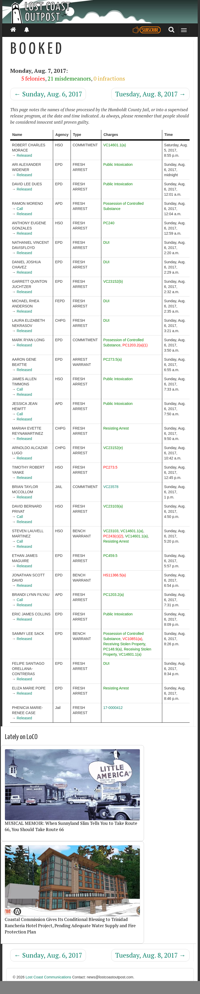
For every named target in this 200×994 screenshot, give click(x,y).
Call (20, 209)
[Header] (100, 11)
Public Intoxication (118, 164)
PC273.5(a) (112, 359)
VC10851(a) (132, 639)
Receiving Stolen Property (124, 644)
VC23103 (110, 531)
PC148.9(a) (112, 649)
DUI (106, 242)
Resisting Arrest (116, 428)
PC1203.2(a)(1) (135, 345)
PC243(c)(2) (113, 536)
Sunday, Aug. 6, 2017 (48, 94)
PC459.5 (110, 556)
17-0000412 (113, 708)
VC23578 (110, 487)
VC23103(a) (113, 506)
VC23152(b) (113, 281)
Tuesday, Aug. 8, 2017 (150, 94)
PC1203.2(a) (113, 595)
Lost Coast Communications (48, 977)
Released (24, 155)
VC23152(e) (113, 448)
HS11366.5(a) (114, 575)
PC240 (108, 223)
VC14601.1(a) (114, 145)
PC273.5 (110, 467)
